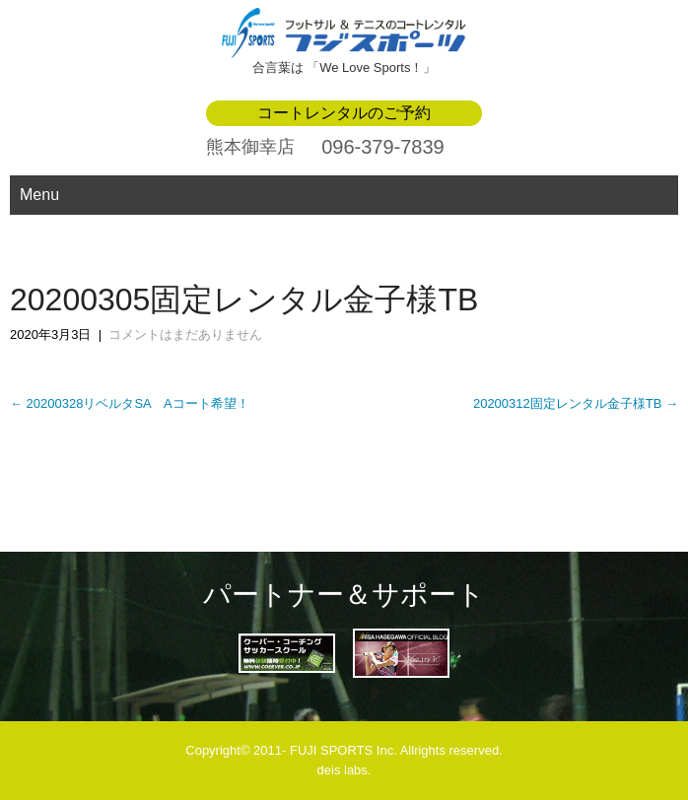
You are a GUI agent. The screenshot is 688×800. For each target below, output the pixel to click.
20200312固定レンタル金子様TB (575, 403)
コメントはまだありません (185, 334)
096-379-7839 (383, 147)
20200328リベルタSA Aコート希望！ (129, 403)
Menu (39, 194)
